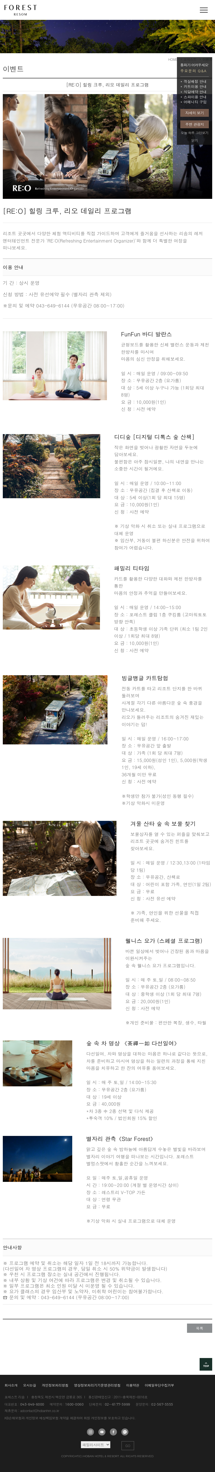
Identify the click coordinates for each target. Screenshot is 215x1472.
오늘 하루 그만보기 (194, 132)
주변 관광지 (194, 124)
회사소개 (11, 1385)
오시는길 (29, 1385)
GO (127, 1445)
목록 (199, 1328)
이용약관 (132, 1385)
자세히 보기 (194, 112)
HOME (172, 59)
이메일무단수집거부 (159, 1385)
